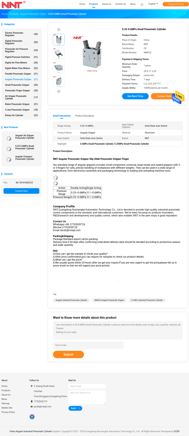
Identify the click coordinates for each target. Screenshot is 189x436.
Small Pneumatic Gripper (21, 84)
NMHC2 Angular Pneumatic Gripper (109, 300)
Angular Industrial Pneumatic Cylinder (71, 300)
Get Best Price (135, 96)
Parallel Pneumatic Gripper (21, 73)
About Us (6, 395)
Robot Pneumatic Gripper (21, 104)
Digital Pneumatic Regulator (21, 42)
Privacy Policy (8, 412)
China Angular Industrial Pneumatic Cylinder (31, 431)
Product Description (84, 116)
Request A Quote (176, 4)
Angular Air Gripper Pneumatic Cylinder (24, 136)
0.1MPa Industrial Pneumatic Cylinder (147, 300)
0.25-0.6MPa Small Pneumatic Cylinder (24, 147)
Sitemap (5, 403)
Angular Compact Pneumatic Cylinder (24, 157)
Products (6, 390)
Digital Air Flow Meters (21, 62)
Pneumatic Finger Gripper (21, 90)
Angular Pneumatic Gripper (21, 79)
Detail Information (62, 116)
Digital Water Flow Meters (21, 68)
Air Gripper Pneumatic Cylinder (21, 97)
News (4, 399)
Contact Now (21, 191)
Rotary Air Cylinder (21, 115)
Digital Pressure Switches (21, 57)
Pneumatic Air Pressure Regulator (21, 50)
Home (4, 386)
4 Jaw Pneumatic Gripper (21, 109)
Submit (68, 354)
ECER (176, 431)
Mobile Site (7, 408)
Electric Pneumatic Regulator (21, 34)
